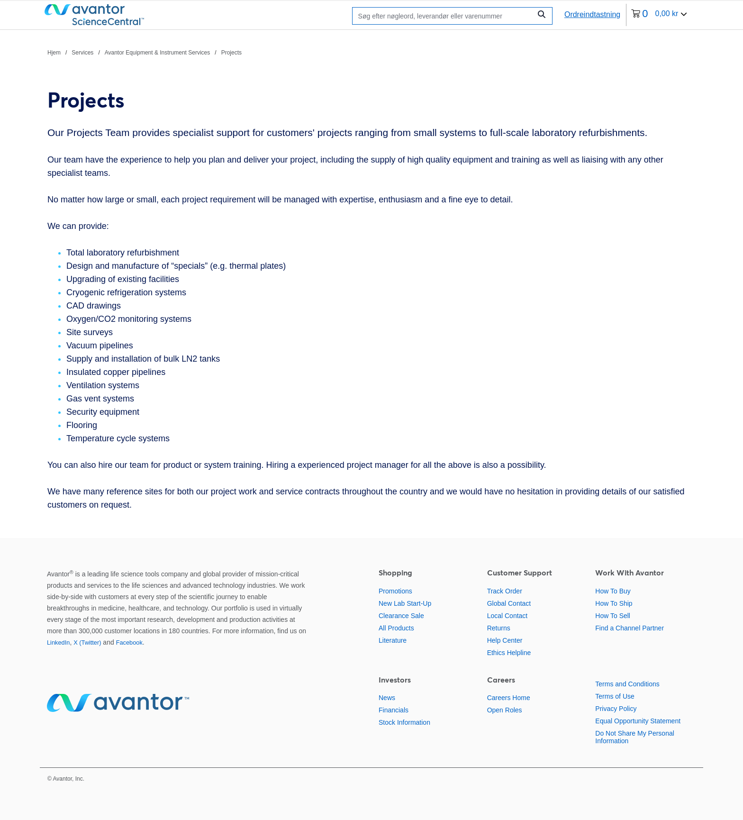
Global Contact (509, 603)
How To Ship (613, 603)
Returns (498, 628)
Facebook (129, 642)
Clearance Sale (401, 616)
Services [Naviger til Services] (82, 52)
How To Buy (612, 591)
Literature (393, 640)
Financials (393, 710)
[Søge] (444, 16)
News (387, 698)
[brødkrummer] (144, 52)
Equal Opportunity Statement (637, 721)
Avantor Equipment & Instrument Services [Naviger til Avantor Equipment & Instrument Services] (157, 52)
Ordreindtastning (592, 14)
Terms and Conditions (627, 684)
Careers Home (508, 698)
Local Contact (507, 616)
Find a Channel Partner (629, 628)
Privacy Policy (615, 708)
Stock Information (404, 722)
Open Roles (504, 710)
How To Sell (612, 616)
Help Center (505, 640)
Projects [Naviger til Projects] (231, 52)
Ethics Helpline (509, 652)
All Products (396, 628)
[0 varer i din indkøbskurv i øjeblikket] (659, 15)
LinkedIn (58, 642)
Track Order (504, 591)
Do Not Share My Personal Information (634, 737)
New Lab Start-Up (405, 603)
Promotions (395, 591)
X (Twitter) (87, 642)
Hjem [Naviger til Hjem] (54, 52)
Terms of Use (614, 696)
